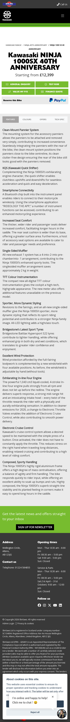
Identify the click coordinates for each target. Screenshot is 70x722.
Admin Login (8, 623)
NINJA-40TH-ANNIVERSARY (35, 45)
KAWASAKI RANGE (13, 45)
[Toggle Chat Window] (62, 714)
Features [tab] (10, 119)
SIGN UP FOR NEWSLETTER (35, 527)
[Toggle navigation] (62, 15)
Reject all (34, 712)
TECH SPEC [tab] (59, 119)
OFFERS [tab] (43, 119)
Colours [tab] (27, 119)
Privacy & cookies (25, 623)
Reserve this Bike (12, 100)
